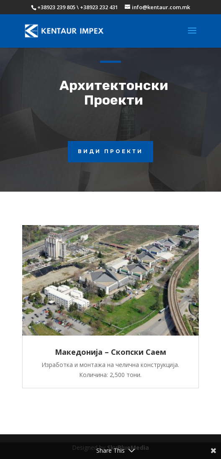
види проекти (110, 151)
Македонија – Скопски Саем (110, 352)
